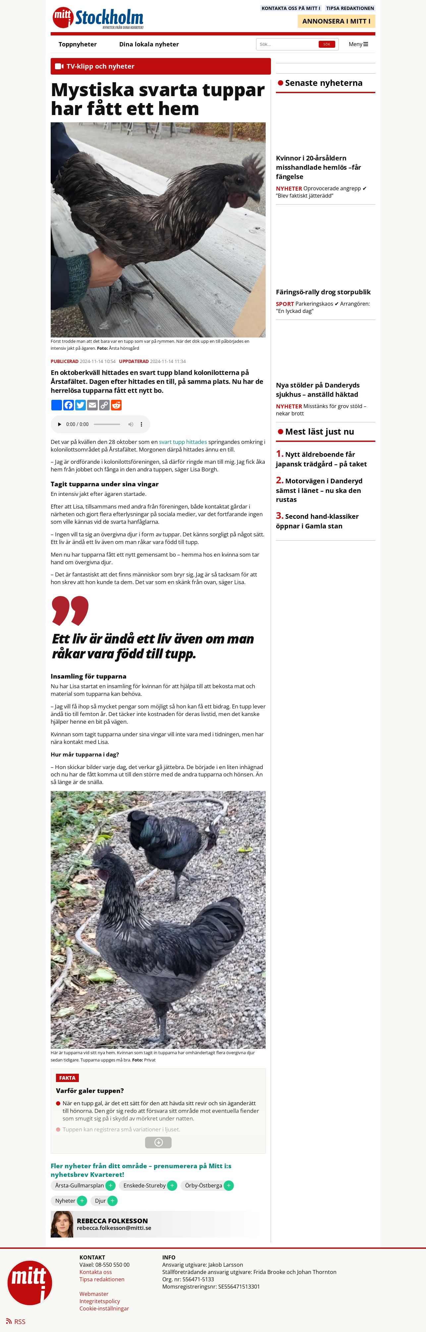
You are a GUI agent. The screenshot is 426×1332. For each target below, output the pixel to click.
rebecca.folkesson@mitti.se (114, 1227)
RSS (15, 1322)
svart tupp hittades (183, 442)
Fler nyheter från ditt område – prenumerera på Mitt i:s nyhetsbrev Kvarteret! (141, 1170)
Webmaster (94, 1294)
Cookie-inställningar (104, 1308)
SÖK (327, 44)
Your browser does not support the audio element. (100, 424)
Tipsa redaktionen (102, 1279)
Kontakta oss (96, 1272)
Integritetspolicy (100, 1301)
